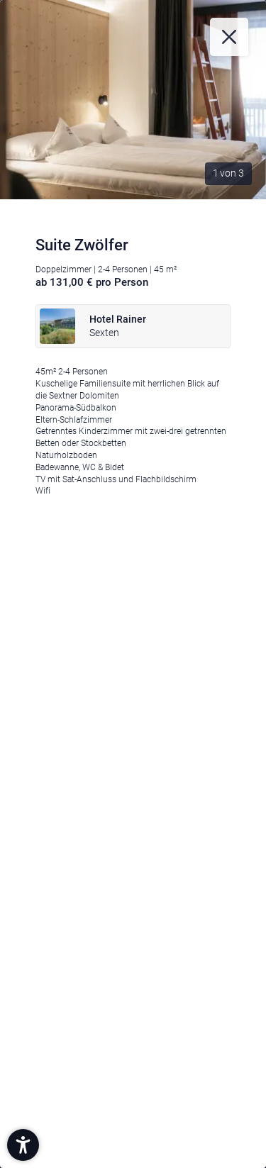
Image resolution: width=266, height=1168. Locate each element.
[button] (23, 1145)
